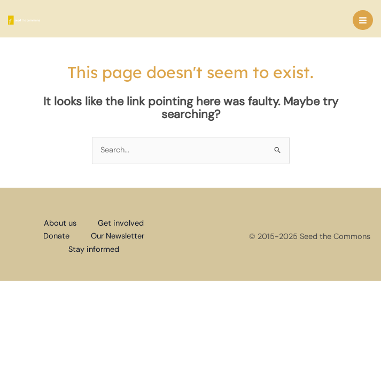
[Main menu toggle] (363, 20)
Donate (56, 236)
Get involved (121, 223)
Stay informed (93, 249)
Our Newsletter (117, 236)
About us (60, 223)
